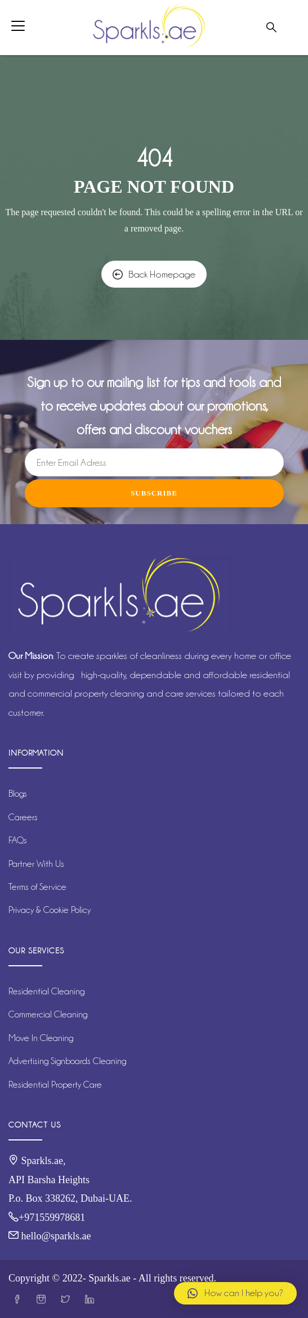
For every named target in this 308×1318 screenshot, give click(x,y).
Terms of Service (37, 887)
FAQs (17, 840)
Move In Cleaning (40, 1038)
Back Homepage (154, 274)
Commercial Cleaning (47, 1014)
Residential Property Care (55, 1084)
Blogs (17, 793)
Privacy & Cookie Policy (49, 910)
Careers (23, 817)
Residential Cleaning (46, 991)
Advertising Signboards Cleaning (67, 1061)
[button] (235, 1293)
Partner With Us (36, 864)
